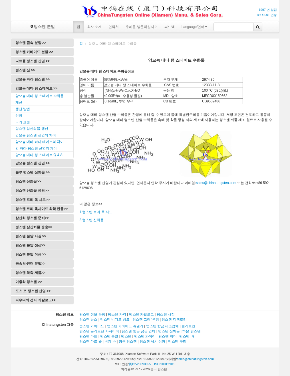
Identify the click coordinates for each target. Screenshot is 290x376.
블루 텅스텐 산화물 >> (32, 172)
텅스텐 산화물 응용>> (32, 191)
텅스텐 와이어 (145, 336)
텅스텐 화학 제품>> (30, 273)
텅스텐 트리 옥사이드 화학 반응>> (41, 209)
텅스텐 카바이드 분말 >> (34, 52)
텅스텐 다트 (88, 336)
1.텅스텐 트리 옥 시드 (95, 212)
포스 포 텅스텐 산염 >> (33, 291)
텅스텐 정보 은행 (92, 314)
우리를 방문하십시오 (141, 27)
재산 (18, 102)
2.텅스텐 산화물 (91, 220)
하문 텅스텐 (191, 331)
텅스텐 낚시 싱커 (153, 341)
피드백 (169, 27)
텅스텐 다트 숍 (90, 341)
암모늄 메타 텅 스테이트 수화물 (39, 96)
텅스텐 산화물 (169, 331)
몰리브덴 (188, 326)
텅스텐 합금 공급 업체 (138, 331)
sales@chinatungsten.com (216, 183)
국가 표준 (22, 122)
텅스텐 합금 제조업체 (162, 326)
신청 (18, 116)
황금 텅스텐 (128, 341)
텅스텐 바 (186, 336)
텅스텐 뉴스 (88, 320)
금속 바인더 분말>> (30, 264)
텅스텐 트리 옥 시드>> (32, 200)
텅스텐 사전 (166, 314)
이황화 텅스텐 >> (28, 282)
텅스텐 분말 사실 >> (30, 236)
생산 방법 (22, 109)
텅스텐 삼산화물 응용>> (33, 227)
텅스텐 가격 (117, 314)
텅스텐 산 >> (25, 70)
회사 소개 (94, 27)
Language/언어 (195, 27)
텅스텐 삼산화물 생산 (31, 129)
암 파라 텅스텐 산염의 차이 (36, 148)
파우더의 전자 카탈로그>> (35, 300)
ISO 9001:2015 (164, 364)
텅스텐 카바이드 (91, 326)
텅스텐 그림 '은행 (145, 320)
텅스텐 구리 (177, 341)
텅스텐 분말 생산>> (30, 245)
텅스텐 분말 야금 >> (30, 254)
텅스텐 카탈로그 (141, 314)
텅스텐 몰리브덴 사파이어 (99, 331)
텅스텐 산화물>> (28, 181)
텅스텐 (126, 336)
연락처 (113, 27)
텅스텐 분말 (42, 26)
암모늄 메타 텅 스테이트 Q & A (39, 155)
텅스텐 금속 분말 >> (30, 43)
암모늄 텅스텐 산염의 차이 (35, 135)
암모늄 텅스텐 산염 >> (32, 163)
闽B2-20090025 (140, 364)
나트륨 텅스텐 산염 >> (32, 61)
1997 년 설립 (268, 9)
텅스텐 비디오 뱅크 (115, 320)
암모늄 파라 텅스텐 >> (32, 79)
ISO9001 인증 (267, 15)
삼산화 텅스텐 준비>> (32, 218)
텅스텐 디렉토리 (174, 320)
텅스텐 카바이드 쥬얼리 (125, 326)
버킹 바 (110, 341)
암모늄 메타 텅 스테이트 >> (36, 88)
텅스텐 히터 (167, 336)
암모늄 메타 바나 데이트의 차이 (39, 142)
